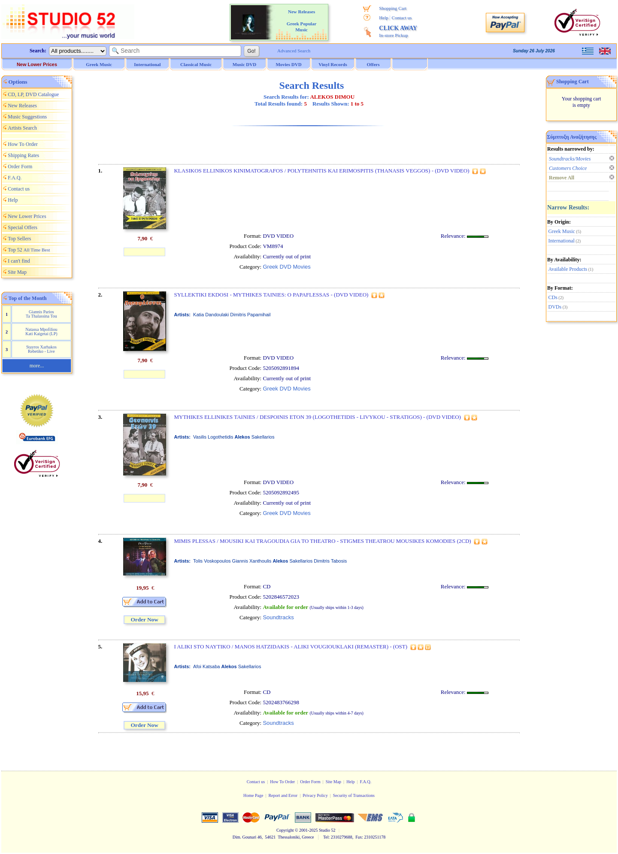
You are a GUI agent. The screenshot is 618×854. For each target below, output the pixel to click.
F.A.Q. (14, 178)
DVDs (555, 307)
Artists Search (22, 128)
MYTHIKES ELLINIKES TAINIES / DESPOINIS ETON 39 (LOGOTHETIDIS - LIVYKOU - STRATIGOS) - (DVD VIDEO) (317, 417)
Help (383, 17)
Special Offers (22, 227)
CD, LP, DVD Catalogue (33, 94)
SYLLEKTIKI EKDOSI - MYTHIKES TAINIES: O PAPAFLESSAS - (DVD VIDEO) (271, 294)
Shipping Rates (23, 155)
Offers (373, 64)
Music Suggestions (27, 117)
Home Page (253, 795)
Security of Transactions (354, 795)
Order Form (20, 167)
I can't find (19, 261)
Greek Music (561, 231)
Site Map (17, 272)
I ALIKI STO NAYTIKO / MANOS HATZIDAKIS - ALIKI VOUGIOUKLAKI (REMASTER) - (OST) (290, 646)
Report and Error (282, 795)
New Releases (22, 106)
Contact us (402, 17)
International (561, 241)
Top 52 (29, 250)
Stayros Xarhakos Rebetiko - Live (41, 349)
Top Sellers (19, 239)
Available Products (568, 269)
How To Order (23, 144)
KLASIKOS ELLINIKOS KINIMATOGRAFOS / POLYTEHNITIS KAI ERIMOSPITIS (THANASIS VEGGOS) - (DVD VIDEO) (321, 170)
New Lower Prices (37, 64)
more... (37, 366)
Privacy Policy (315, 795)
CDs (552, 297)
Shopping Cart (392, 8)
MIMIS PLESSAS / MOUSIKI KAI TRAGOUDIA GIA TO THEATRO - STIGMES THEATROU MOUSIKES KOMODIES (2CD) (322, 541)
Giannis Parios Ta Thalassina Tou (41, 313)
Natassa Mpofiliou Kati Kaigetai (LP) (41, 331)
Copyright (285, 830)
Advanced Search (293, 50)
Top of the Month (28, 298)
